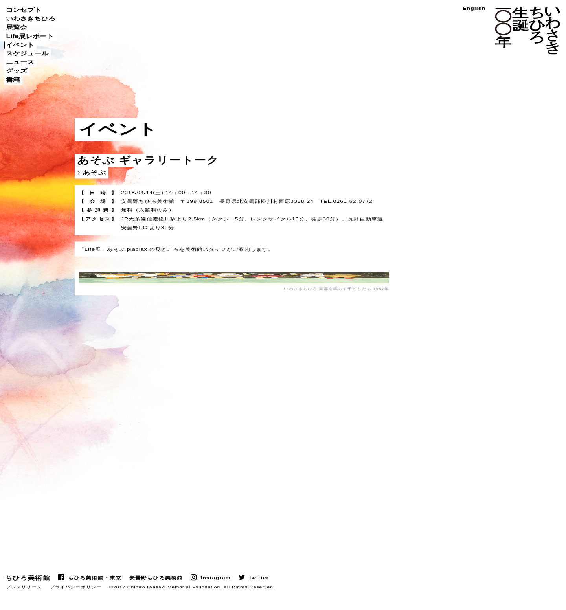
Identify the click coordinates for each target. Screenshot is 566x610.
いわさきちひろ (30, 18)
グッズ (16, 71)
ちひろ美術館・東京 (94, 589)
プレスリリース (24, 598)
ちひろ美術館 (27, 589)
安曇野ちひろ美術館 (156, 589)
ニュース (20, 62)
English (474, 8)
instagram (215, 589)
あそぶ (94, 172)
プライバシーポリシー (75, 598)
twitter (259, 589)
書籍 (13, 80)
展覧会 (16, 27)
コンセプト (23, 10)
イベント (20, 45)
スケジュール (27, 53)
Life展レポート (30, 36)
